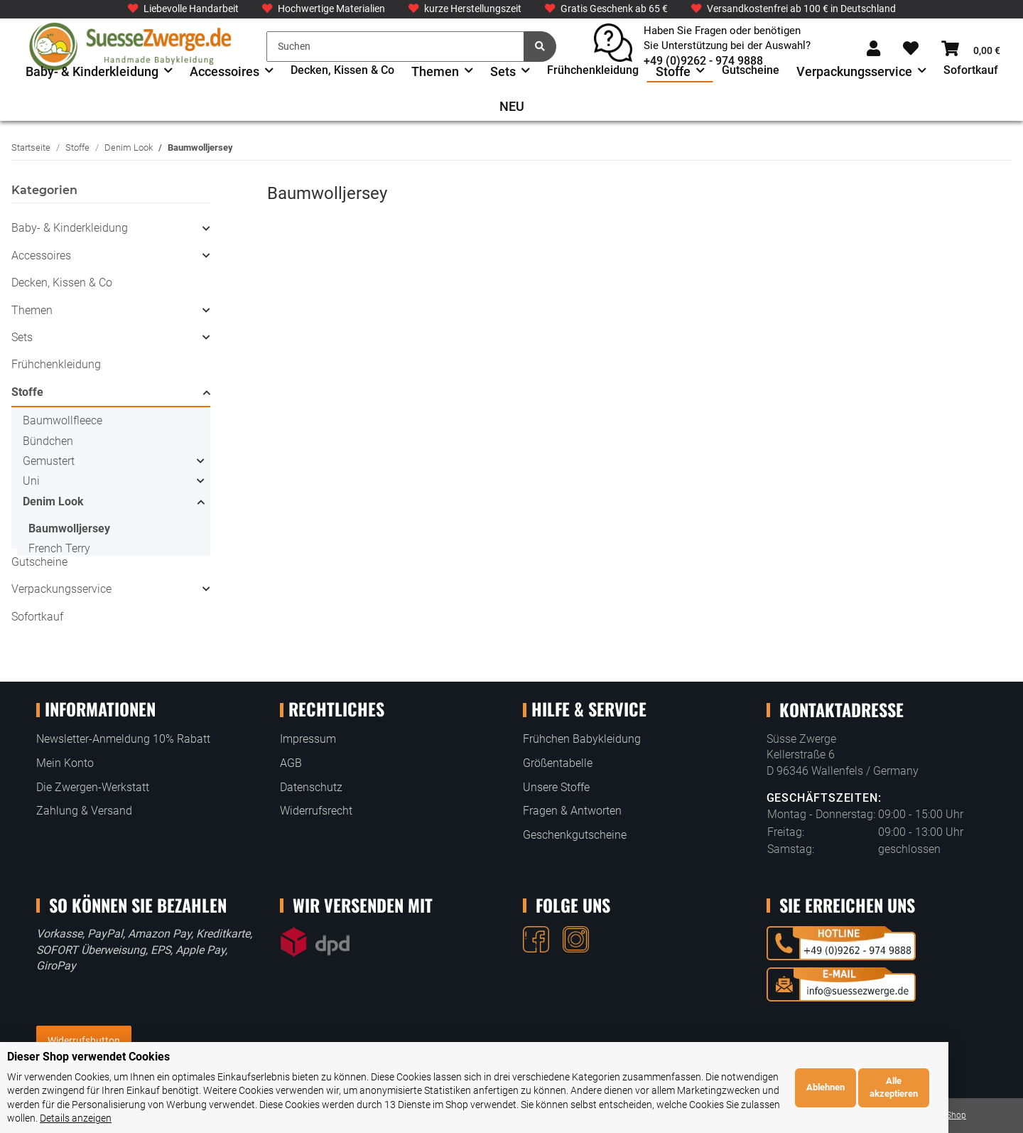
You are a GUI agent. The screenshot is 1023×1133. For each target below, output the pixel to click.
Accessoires (41, 255)
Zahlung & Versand (84, 810)
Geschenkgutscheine (575, 835)
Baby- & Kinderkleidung (69, 228)
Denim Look (53, 501)
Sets (22, 337)
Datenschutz (311, 787)
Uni (31, 481)
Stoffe (27, 392)
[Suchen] (395, 46)
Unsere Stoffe (556, 787)
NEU (511, 106)
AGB (291, 763)
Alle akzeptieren (968, 1094)
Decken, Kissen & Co (61, 282)
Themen (32, 310)
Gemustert (49, 461)
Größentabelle (557, 763)
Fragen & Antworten (572, 810)
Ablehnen (899, 1094)
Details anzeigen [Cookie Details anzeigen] (786, 1118)
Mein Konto (65, 763)
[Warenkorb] (971, 49)
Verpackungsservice (61, 589)
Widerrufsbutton (84, 1040)
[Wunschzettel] (911, 49)
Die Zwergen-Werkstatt (92, 787)
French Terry (59, 548)
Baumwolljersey (69, 528)
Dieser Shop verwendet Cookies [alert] (88, 1071)
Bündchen (48, 441)
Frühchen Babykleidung (582, 739)
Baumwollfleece (62, 420)
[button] (873, 49)
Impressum (308, 739)
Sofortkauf (37, 616)
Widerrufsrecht (316, 810)
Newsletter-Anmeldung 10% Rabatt (123, 739)
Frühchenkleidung (56, 364)
